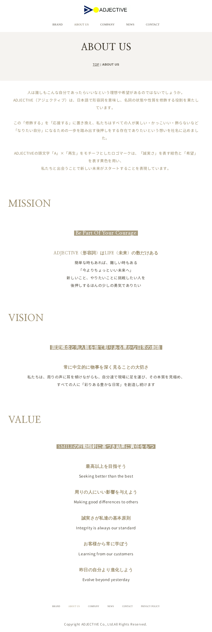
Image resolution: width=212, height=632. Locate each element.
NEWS (124, 23)
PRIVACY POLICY (150, 603)
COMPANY (107, 23)
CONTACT (141, 23)
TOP (96, 60)
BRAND (70, 23)
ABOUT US (87, 23)
